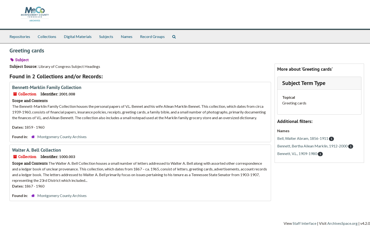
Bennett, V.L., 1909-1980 (300, 153)
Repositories (19, 36)
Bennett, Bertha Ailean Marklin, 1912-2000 (315, 146)
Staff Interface (304, 223)
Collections (47, 36)
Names (126, 36)
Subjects (106, 36)
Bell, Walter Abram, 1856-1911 (305, 138)
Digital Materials (78, 36)
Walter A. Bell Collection (36, 150)
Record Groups (152, 36)
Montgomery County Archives (62, 136)
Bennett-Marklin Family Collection (46, 87)
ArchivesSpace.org (342, 223)
